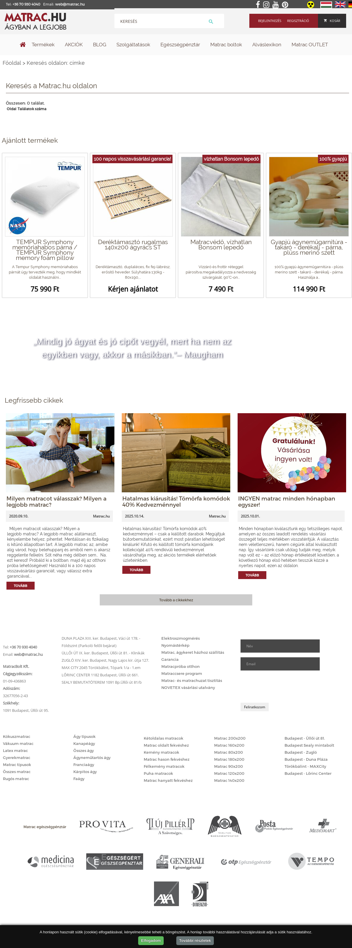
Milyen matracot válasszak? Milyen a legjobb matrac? (56, 501)
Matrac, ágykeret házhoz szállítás (192, 652)
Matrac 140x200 (229, 780)
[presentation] (285, 686)
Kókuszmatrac (16, 736)
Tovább (20, 586)
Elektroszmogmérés (180, 638)
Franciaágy (83, 764)
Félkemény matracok (164, 766)
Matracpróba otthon (180, 666)
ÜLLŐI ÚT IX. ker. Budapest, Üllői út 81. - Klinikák (103, 653)
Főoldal (12, 63)
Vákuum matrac (18, 743)
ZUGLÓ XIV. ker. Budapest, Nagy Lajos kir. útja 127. (105, 660)
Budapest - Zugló (301, 752)
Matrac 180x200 (229, 759)
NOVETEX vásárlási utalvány (188, 687)
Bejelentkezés (269, 20)
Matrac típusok (17, 764)
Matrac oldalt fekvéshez (166, 745)
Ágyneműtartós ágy (92, 757)
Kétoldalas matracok (163, 738)
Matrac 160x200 (229, 745)
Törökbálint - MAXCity (305, 766)
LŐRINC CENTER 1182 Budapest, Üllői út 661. (100, 675)
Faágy (78, 778)
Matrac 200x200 (230, 738)
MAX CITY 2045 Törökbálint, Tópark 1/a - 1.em (101, 667)
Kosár (332, 20)
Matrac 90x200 (228, 766)
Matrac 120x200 (229, 773)
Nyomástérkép (175, 645)
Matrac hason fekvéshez (166, 759)
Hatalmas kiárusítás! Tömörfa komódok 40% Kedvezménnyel (176, 501)
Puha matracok (158, 773)
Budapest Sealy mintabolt (309, 745)
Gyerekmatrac (16, 757)
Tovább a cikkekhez (176, 600)
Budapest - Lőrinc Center (308, 773)
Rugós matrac (16, 778)
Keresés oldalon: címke (56, 63)
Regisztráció (298, 20)
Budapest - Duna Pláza (306, 759)
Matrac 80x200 (228, 752)
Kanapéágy (84, 743)
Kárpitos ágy (85, 771)
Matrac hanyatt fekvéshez (168, 780)
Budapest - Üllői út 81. (305, 738)
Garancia (170, 659)
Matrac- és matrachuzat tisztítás (191, 680)
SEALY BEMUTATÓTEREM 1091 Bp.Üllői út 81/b (102, 682)
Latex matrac (15, 750)
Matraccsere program (181, 673)
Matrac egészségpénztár (44, 827)
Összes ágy (83, 750)
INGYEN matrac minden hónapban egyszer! (286, 501)
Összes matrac (17, 771)
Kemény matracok (161, 752)
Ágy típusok (84, 736)
